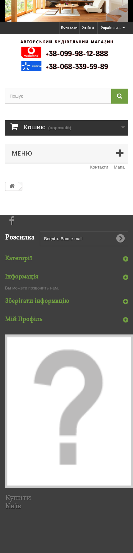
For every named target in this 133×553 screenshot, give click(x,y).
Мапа (119, 167)
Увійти (88, 27)
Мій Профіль (23, 319)
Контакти (69, 27)
